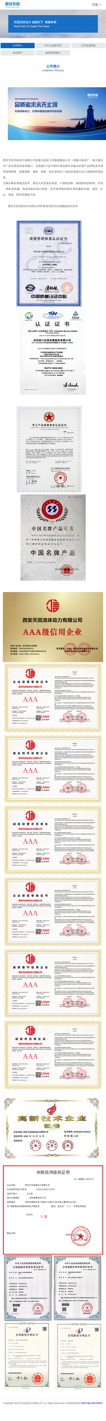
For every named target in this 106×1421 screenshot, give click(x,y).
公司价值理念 (88, 45)
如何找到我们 (52, 52)
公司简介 (18, 45)
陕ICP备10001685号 (92, 1403)
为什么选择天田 (53, 45)
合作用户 (18, 52)
